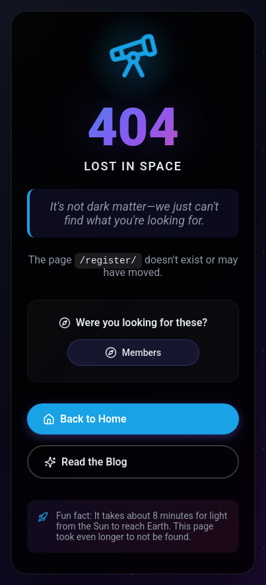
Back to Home (85, 419)
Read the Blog (85, 462)
